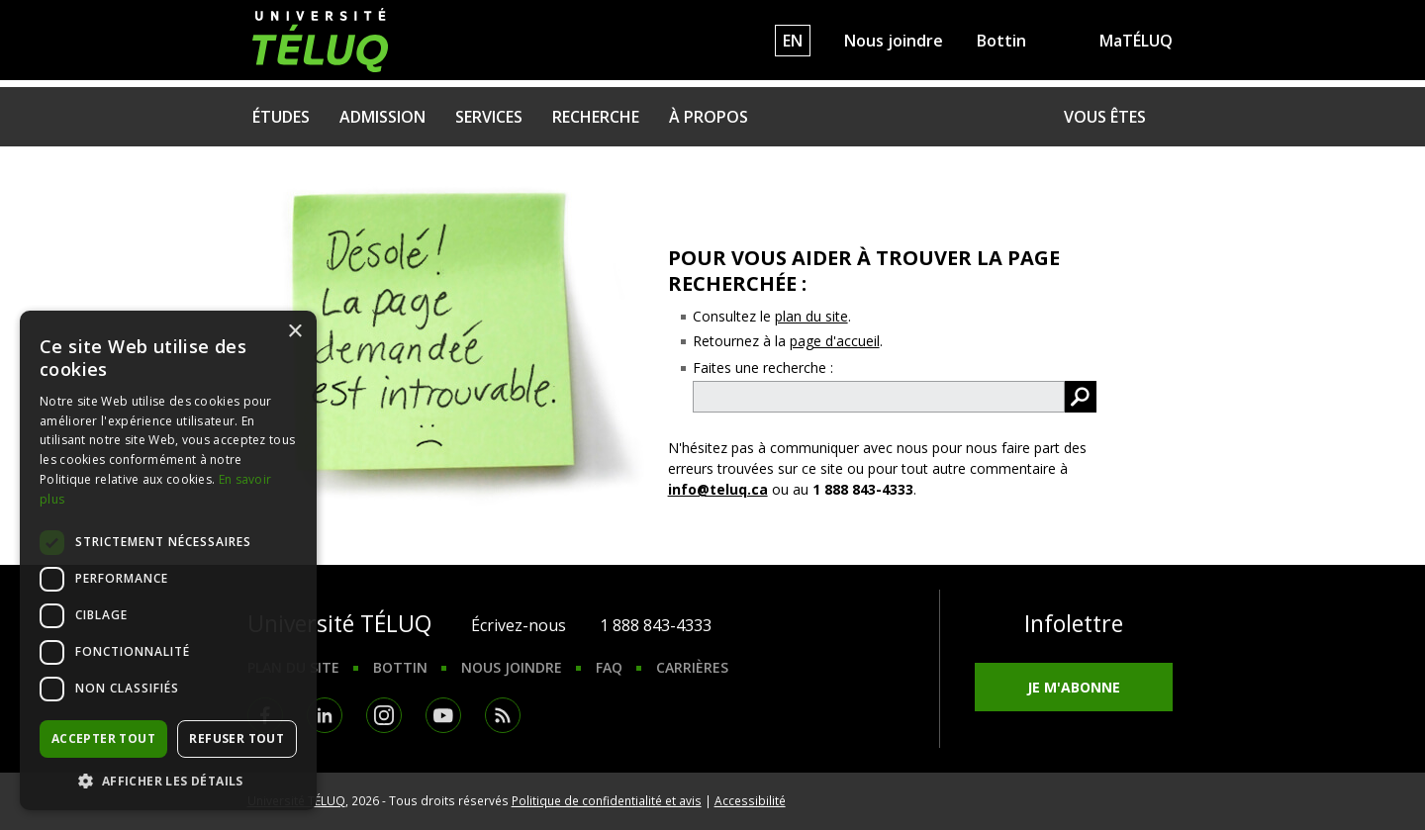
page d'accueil (835, 340)
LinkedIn (324, 715)
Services (488, 117)
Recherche (595, 117)
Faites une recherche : (763, 367)
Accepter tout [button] (103, 738)
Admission (382, 117)
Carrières (692, 667)
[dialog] (168, 560)
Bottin (1001, 40)
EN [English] (793, 40)
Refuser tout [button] (236, 738)
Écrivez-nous (518, 625)
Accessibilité (750, 800)
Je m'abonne (1073, 687)
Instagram (384, 715)
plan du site (811, 316)
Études (281, 117)
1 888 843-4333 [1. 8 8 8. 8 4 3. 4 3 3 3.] (656, 625)
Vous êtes (1105, 117)
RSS (503, 715)
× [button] (294, 331)
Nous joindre (893, 40)
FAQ (609, 667)
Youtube (443, 715)
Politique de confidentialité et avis (607, 800)
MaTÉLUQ (1136, 40)
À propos (708, 117)
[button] (168, 780)
